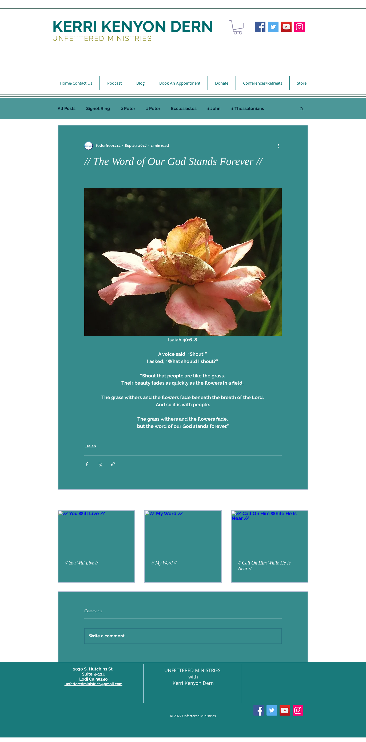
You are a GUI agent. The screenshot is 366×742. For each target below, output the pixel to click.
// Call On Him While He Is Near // (264, 565)
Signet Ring (98, 108)
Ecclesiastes (184, 108)
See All (302, 500)
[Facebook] (260, 27)
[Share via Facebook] (86, 464)
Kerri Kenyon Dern (193, 683)
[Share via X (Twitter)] (99, 464)
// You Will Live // (81, 563)
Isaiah (90, 446)
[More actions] (278, 146)
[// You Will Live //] (96, 532)
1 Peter (153, 108)
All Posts (66, 108)
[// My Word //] (183, 532)
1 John (214, 108)
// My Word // (164, 563)
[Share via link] (113, 464)
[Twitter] (273, 27)
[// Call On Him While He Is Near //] (270, 532)
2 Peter (128, 108)
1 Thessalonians (247, 108)
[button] (237, 27)
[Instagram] (299, 27)
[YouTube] (286, 27)
